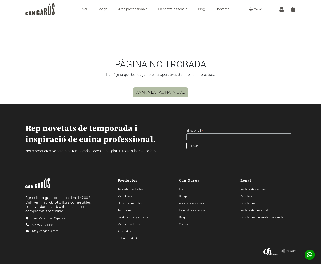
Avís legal (246, 196)
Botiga (183, 196)
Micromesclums (129, 224)
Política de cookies (253, 189)
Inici (181, 189)
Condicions (248, 203)
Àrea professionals (192, 203)
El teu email (194, 131)
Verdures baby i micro (133, 217)
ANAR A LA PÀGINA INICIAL (160, 92)
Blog (182, 217)
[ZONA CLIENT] (279, 9)
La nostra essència (192, 210)
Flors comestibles (130, 203)
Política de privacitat (254, 210)
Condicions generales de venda (261, 217)
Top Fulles (125, 210)
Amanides (124, 231)
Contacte (185, 224)
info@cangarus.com (45, 231)
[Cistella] (293, 9)
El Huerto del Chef (130, 238)
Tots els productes (131, 189)
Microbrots (125, 196)
